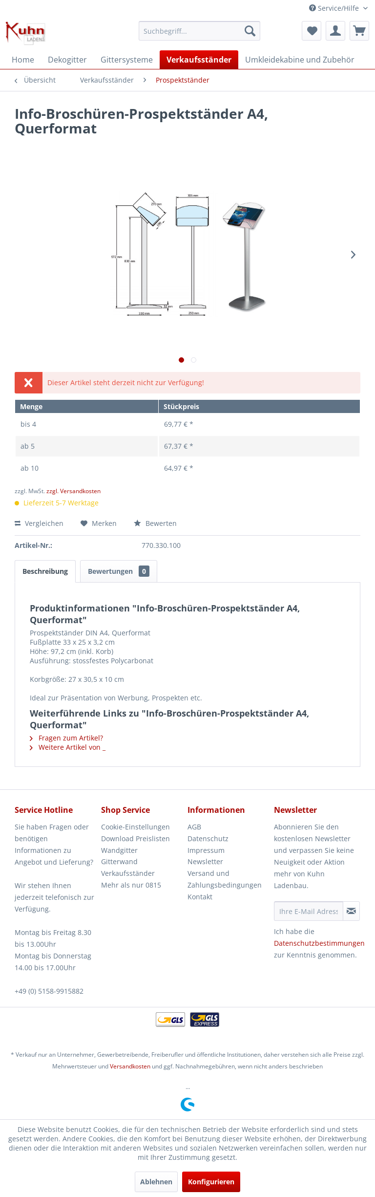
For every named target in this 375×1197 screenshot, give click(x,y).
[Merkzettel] (311, 31)
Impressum (206, 850)
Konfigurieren (211, 1181)
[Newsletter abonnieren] (351, 911)
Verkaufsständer (128, 873)
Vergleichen (39, 523)
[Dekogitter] (67, 59)
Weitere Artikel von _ (67, 747)
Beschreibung (45, 571)
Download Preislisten (135, 838)
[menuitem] (200, 31)
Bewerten (155, 523)
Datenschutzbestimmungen (319, 943)
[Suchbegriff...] (200, 31)
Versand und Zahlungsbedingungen (225, 879)
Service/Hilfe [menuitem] (335, 8)
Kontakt (200, 896)
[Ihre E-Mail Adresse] (308, 911)
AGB (194, 826)
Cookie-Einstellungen (135, 826)
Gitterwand (119, 861)
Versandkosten (130, 1066)
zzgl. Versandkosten (73, 491)
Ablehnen (156, 1181)
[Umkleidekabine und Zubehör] (299, 59)
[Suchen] (250, 31)
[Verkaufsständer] (199, 59)
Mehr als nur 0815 (131, 885)
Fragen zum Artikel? (66, 737)
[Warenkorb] (359, 31)
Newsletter (205, 861)
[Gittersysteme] (127, 59)
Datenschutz (208, 838)
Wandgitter (119, 850)
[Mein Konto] (335, 31)
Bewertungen (118, 571)
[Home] (23, 59)
